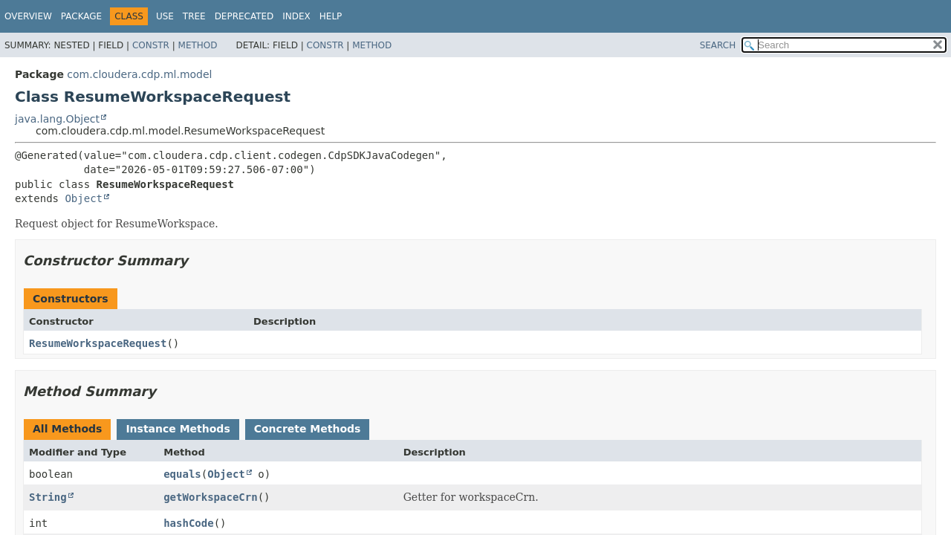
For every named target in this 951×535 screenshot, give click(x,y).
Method (198, 45)
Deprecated (244, 16)
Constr (150, 45)
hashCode (188, 523)
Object (84, 198)
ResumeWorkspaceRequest (97, 343)
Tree (194, 16)
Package (81, 16)
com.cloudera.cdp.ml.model (139, 74)
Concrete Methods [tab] (307, 429)
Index (296, 16)
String (48, 497)
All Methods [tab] (67, 429)
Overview (28, 16)
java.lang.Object (57, 119)
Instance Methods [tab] (178, 429)
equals (182, 474)
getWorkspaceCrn (210, 497)
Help (331, 16)
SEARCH (718, 45)
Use (165, 16)
